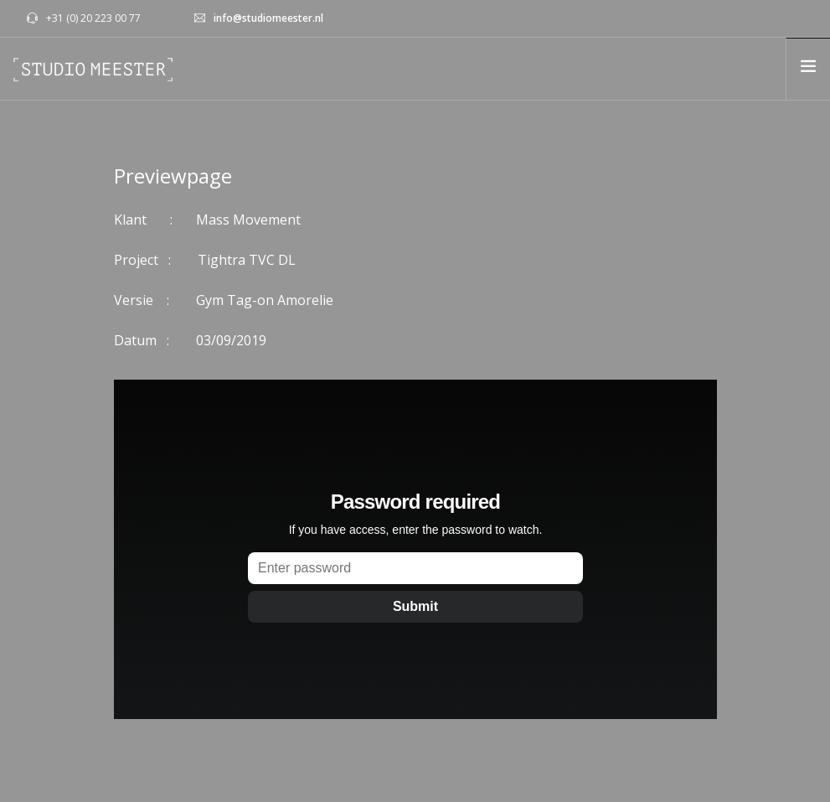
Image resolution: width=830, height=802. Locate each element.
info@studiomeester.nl (268, 18)
